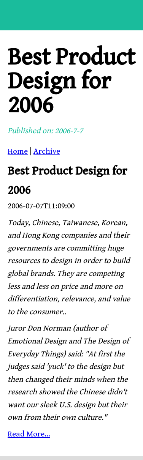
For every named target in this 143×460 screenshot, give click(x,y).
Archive (46, 151)
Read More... (29, 434)
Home (18, 151)
